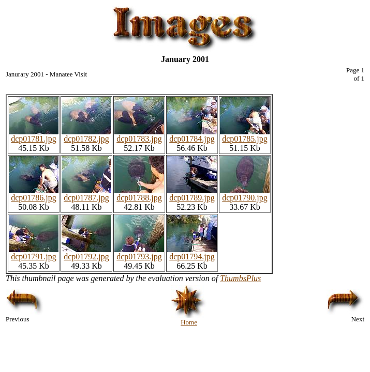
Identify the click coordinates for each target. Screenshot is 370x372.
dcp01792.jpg (86, 253)
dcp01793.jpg (139, 253)
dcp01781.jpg (33, 135)
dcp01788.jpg (139, 194)
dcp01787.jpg (86, 194)
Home (189, 319)
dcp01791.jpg (33, 253)
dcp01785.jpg (245, 135)
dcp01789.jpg (192, 194)
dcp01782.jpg (86, 135)
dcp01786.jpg (33, 194)
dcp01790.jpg (245, 194)
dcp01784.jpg (192, 135)
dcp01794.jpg (192, 253)
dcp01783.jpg (139, 135)
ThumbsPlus (240, 278)
